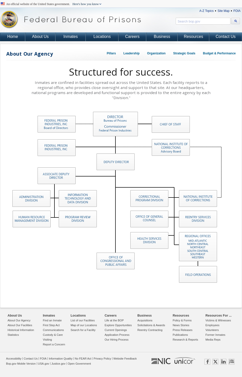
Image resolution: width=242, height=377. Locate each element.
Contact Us (225, 36)
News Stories (181, 325)
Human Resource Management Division (31, 219)
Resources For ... (218, 315)
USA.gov (43, 363)
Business (162, 36)
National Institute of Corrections (198, 198)
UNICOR (184, 360)
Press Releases (182, 329)
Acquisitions (145, 320)
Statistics (13, 334)
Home (12, 36)
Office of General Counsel (149, 219)
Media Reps (213, 339)
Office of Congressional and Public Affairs (115, 261)
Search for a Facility (83, 329)
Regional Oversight (198, 246)
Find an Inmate (52, 320)
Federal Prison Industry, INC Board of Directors (56, 124)
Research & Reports (185, 339)
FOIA (236, 11)
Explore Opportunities (118, 325)
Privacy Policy (102, 358)
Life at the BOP (114, 320)
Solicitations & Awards (151, 325)
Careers (132, 36)
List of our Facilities (83, 320)
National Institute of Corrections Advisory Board (170, 147)
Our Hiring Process (117, 339)
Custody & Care (53, 334)
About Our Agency (29, 53)
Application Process (117, 334)
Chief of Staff (170, 124)
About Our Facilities (20, 325)
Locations (102, 36)
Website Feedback (125, 358)
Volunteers (212, 329)
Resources (193, 36)
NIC (161, 361)
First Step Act (51, 325)
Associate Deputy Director (56, 175)
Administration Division (31, 198)
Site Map (223, 11)
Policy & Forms (182, 320)
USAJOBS (231, 362)
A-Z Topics (206, 11)
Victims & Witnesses (218, 320)
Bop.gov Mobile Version (21, 363)
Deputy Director (115, 161)
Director (115, 124)
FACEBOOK (207, 362)
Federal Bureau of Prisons (70, 19)
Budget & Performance (219, 53)
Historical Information (21, 329)
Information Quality (60, 358)
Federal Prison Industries (56, 147)
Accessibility (13, 358)
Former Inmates (215, 334)
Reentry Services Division (198, 219)
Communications (53, 329)
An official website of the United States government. (53, 4)
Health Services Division (149, 240)
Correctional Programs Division (149, 198)
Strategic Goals (184, 53)
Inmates (71, 36)
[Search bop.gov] (235, 21)
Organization (156, 53)
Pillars (111, 53)
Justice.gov (58, 363)
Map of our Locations (84, 325)
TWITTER (215, 362)
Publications (180, 334)
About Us (40, 36)
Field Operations (198, 274)
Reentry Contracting (150, 329)
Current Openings (116, 329)
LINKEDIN (223, 362)
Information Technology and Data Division (77, 198)
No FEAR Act (83, 358)
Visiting (47, 339)
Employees (212, 325)
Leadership (132, 53)
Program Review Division (77, 219)
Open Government (79, 363)
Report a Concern (54, 344)
